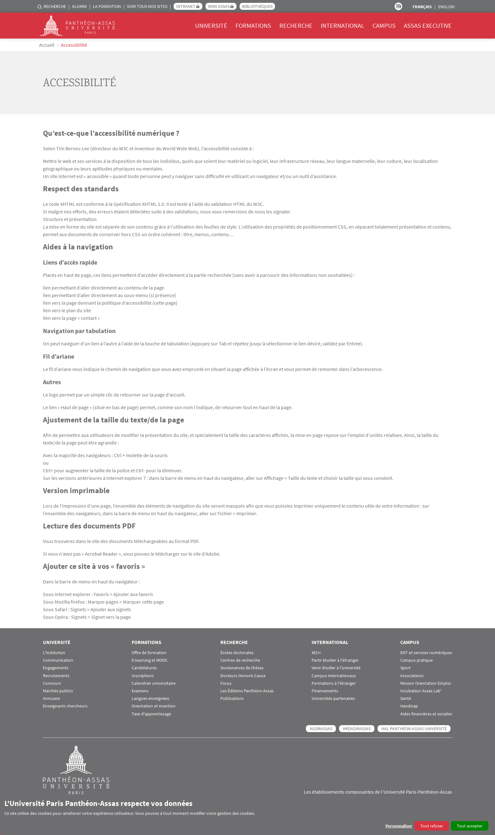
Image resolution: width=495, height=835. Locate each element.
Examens (140, 691)
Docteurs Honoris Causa (242, 675)
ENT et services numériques (426, 652)
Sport (405, 668)
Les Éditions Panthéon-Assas (247, 691)
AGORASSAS (321, 728)
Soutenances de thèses (242, 668)
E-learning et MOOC (150, 660)
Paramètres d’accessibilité (398, 6)
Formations (253, 25)
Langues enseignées (150, 698)
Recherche (55, 6)
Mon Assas (219, 6)
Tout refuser (431, 826)
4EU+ (316, 652)
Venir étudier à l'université (336, 668)
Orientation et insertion (154, 706)
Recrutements (56, 675)
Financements (325, 691)
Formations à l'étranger (334, 683)
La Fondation (107, 6)
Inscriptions (143, 675)
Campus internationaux (334, 675)
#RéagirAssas (357, 728)
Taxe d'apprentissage (151, 714)
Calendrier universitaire (154, 683)
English (446, 6)
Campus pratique (416, 660)
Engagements (56, 668)
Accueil (46, 45)
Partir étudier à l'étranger (335, 660)
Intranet (185, 6)
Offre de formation (149, 652)
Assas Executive (428, 25)
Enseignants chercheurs (65, 706)
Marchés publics (58, 691)
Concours (52, 683)
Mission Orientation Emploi (425, 683)
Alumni (79, 6)
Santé (405, 698)
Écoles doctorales (236, 652)
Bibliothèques (257, 6)
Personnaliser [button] (398, 826)
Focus (225, 683)
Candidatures (144, 668)
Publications (232, 698)
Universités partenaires (333, 698)
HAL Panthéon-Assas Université (414, 728)
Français (422, 6)
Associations (412, 675)
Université (211, 25)
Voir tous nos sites (147, 6)
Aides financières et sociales (426, 714)
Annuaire (51, 698)
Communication (58, 660)
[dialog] (247, 814)
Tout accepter (470, 826)
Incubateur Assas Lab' (420, 691)
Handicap (409, 706)
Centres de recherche (240, 660)
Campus (384, 25)
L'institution (54, 652)
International (342, 25)
